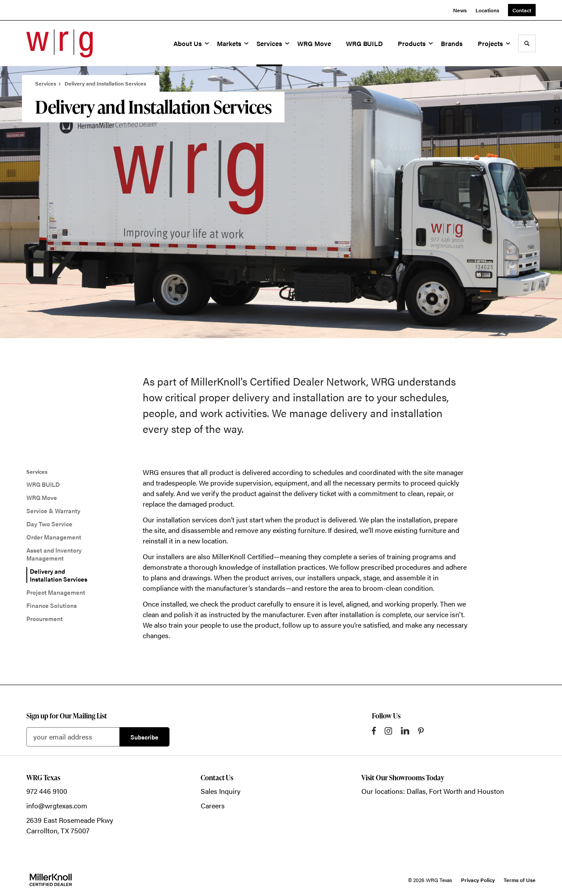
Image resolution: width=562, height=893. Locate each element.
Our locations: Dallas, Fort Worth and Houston (432, 791)
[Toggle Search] (527, 43)
